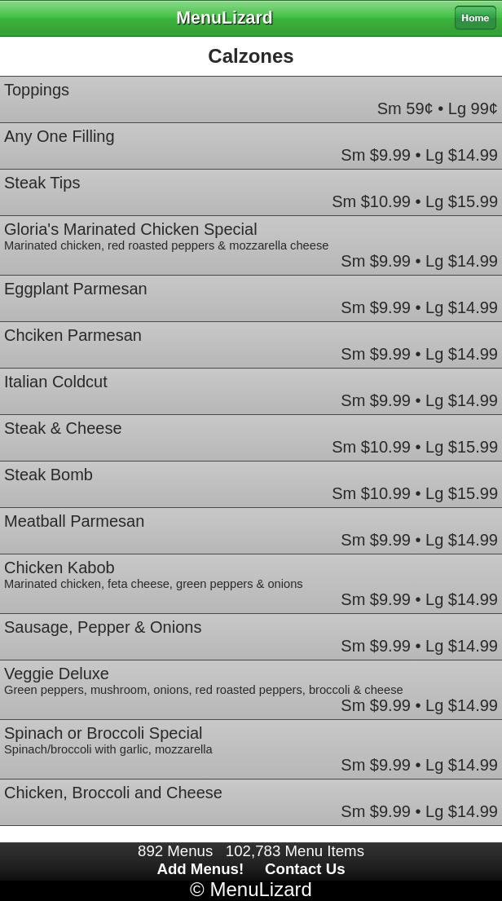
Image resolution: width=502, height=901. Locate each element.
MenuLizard (260, 889)
